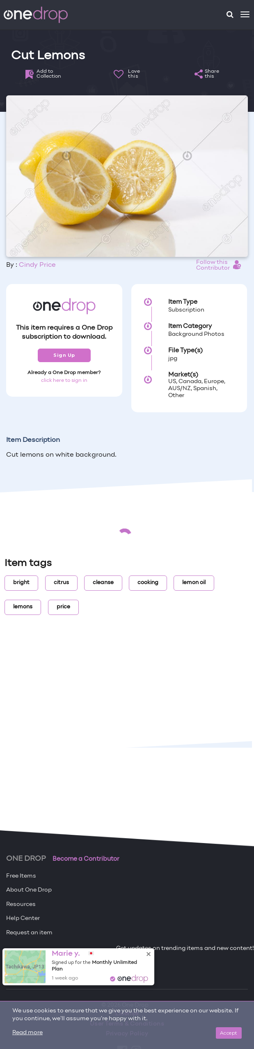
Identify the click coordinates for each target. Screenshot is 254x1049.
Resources (21, 904)
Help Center (23, 918)
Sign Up (64, 355)
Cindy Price (37, 265)
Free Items (21, 876)
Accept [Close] (229, 1033)
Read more (27, 1032)
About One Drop (29, 890)
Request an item (29, 933)
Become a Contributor (86, 859)
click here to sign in (64, 380)
